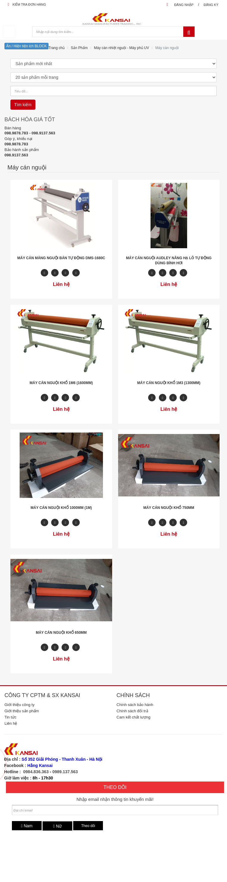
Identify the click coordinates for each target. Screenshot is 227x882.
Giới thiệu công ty (19, 704)
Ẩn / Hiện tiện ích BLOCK (26, 46)
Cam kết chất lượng (134, 717)
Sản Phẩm (79, 48)
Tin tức (10, 717)
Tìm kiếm (23, 104)
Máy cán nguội (167, 48)
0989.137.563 (65, 771)
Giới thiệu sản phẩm (21, 711)
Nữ (57, 826)
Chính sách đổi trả (132, 711)
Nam (27, 825)
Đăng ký (210, 5)
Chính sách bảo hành (135, 704)
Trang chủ (56, 48)
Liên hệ (10, 723)
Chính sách (133, 695)
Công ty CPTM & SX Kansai (42, 695)
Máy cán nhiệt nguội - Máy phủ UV (121, 48)
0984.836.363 (36, 771)
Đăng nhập (183, 5)
